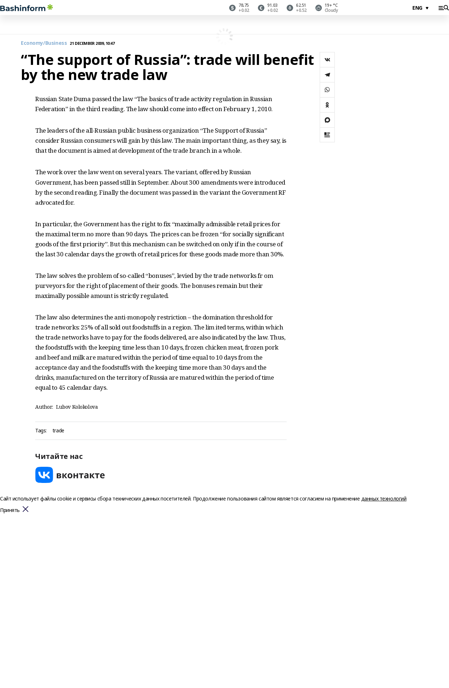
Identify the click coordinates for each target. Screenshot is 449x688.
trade (58, 431)
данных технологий (384, 498)
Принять (10, 510)
